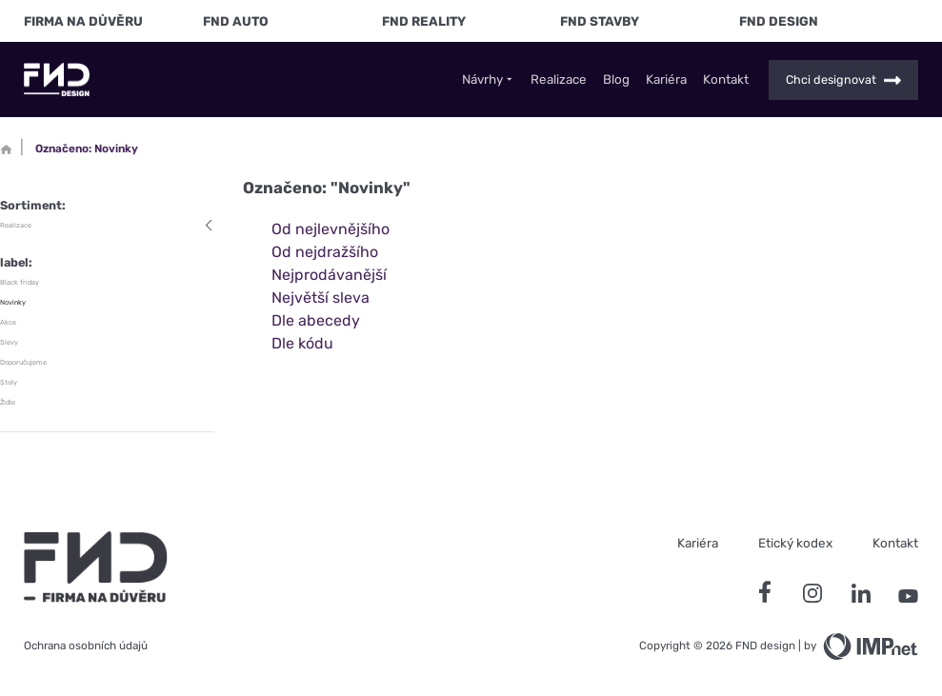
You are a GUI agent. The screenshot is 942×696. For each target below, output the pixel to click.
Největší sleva (320, 297)
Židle (7, 402)
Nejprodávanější (329, 275)
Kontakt (726, 79)
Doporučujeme (23, 362)
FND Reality (424, 21)
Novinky (13, 302)
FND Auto (236, 21)
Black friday (19, 282)
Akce (8, 322)
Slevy (9, 342)
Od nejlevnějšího (330, 229)
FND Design (778, 21)
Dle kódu (302, 343)
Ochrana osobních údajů (86, 645)
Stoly (8, 382)
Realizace (559, 79)
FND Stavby (599, 21)
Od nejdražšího (324, 252)
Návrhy (488, 79)
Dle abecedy (315, 320)
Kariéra (666, 79)
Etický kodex (795, 542)
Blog (616, 79)
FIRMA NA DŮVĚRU (83, 21)
